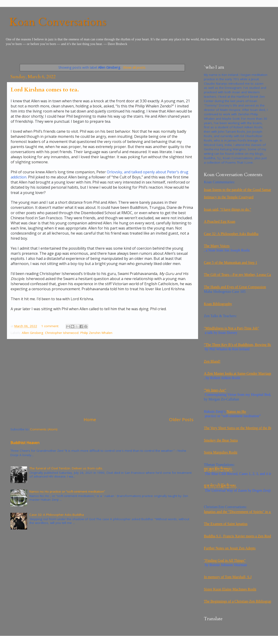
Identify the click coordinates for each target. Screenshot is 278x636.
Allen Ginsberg (32, 333)
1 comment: (50, 326)
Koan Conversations (57, 21)
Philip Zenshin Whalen (96, 333)
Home (90, 419)
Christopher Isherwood (62, 333)
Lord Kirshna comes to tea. (45, 90)
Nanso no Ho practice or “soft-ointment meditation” (67, 491)
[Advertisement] (101, 377)
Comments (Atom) (43, 429)
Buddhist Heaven (24, 442)
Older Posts (181, 419)
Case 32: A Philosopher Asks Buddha (56, 515)
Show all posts (134, 67)
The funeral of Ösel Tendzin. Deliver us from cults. (66, 468)
